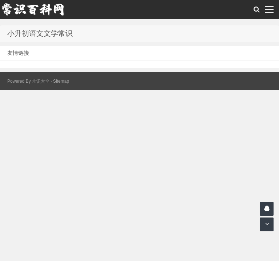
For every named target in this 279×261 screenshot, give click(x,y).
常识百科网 (36, 9)
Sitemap (61, 81)
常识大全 (40, 81)
